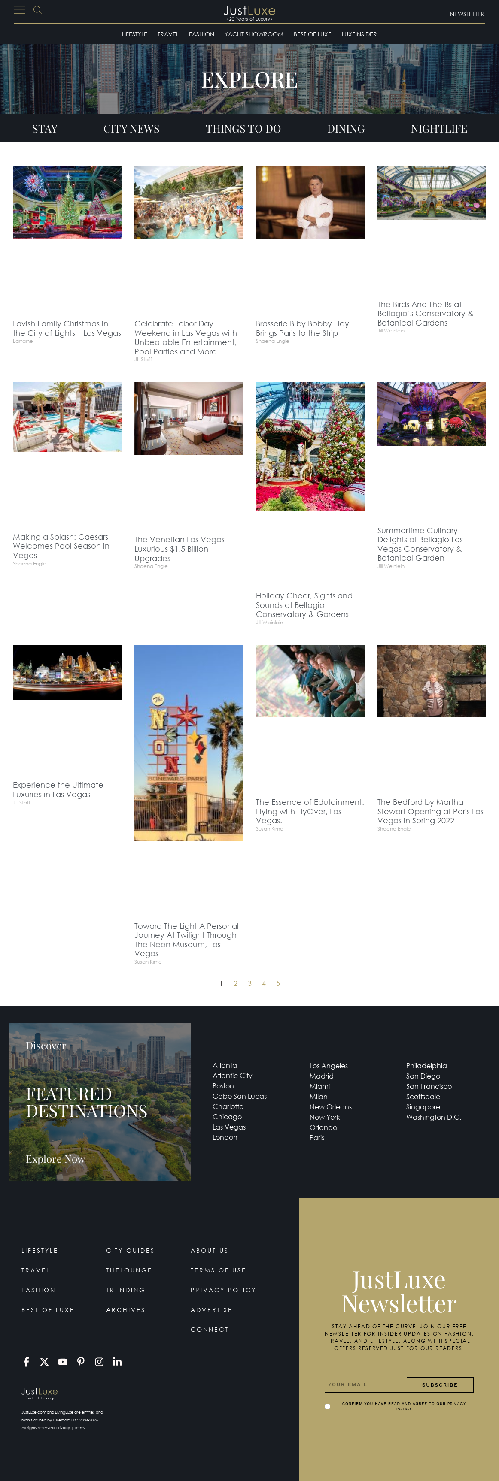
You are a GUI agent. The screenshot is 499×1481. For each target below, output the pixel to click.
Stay (45, 128)
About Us (210, 1250)
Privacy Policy (223, 1290)
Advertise (212, 1310)
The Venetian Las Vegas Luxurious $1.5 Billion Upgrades (179, 548)
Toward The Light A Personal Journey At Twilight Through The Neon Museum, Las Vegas (186, 939)
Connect (210, 1329)
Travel (168, 34)
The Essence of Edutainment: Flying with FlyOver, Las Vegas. (310, 811)
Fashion (201, 34)
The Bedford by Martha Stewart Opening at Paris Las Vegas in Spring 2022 (430, 811)
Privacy (63, 1427)
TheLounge (129, 1270)
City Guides (130, 1250)
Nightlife (439, 128)
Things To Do (243, 128)
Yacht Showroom (254, 34)
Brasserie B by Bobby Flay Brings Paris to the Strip (302, 328)
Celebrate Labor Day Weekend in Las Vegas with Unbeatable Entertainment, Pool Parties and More (185, 337)
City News (131, 128)
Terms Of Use (218, 1270)
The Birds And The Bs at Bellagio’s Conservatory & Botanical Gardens (425, 313)
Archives (126, 1310)
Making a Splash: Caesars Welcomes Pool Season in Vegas (61, 546)
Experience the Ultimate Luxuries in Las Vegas (58, 789)
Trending (126, 1290)
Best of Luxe (313, 34)
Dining (346, 128)
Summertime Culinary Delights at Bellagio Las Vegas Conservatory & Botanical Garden (420, 544)
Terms (79, 1427)
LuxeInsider (359, 34)
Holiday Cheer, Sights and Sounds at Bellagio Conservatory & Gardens (304, 605)
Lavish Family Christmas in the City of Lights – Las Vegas (67, 328)
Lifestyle (134, 34)
